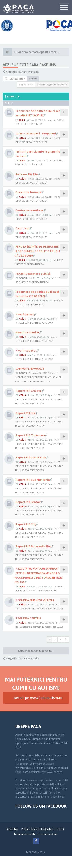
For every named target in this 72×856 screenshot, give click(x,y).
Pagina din (26, 84)
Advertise (13, 829)
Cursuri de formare (28, 192)
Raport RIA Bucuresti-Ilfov (33, 546)
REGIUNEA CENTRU (28, 618)
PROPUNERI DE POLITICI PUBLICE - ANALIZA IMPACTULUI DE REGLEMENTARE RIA (39, 399)
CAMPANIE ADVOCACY (30, 368)
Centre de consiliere (29, 210)
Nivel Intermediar (27, 332)
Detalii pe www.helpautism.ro (38, 697)
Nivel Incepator (26, 350)
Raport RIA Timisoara (30, 435)
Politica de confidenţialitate (37, 829)
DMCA (60, 829)
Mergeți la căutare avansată (22, 72)
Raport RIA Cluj (26, 524)
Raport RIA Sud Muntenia (33, 480)
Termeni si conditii (24, 834)
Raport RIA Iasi (26, 413)
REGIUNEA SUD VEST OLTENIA (35, 600)
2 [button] (54, 639)
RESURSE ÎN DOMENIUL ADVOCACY (35, 322)
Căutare (33, 78)
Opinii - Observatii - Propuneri (36, 133)
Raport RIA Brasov (28, 502)
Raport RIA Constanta (31, 457)
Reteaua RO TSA (27, 174)
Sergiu (23, 278)
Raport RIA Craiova (29, 391)
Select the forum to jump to (36, 651)
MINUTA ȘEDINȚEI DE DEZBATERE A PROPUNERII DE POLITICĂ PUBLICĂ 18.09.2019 (37, 250)
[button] (66, 639)
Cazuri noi (22, 228)
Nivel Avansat (25, 314)
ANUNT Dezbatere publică (33, 273)
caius (21, 120)
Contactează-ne (47, 834)
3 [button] (60, 639)
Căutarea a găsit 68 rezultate (52, 84)
